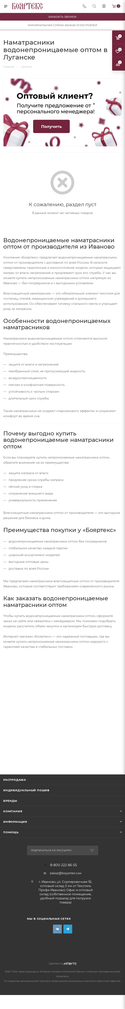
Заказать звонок (62, 16)
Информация (15, 821)
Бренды (10, 800)
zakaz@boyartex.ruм (65, 873)
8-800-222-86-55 (63, 865)
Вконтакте (57, 929)
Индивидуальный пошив (26, 790)
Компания (12, 811)
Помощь (11, 832)
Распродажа (14, 779)
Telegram (67, 929)
